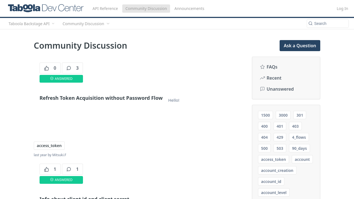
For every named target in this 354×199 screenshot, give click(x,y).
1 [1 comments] (72, 169)
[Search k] (327, 23)
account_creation (277, 170)
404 (264, 137)
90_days (299, 148)
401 (280, 126)
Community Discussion (146, 8)
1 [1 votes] (50, 169)
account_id (271, 181)
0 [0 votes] (50, 68)
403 (295, 126)
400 (264, 126)
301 (299, 115)
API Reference (105, 8)
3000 (283, 115)
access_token (49, 145)
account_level (274, 192)
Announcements (189, 8)
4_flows (299, 137)
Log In (342, 8)
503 (280, 148)
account (302, 159)
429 (280, 137)
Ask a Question (300, 46)
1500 (265, 115)
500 (264, 148)
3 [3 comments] (72, 68)
